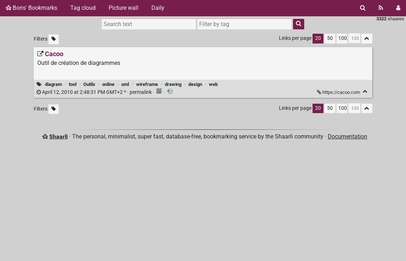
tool (72, 84)
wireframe (147, 84)
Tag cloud (83, 7)
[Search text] (149, 23)
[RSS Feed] (381, 8)
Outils (89, 84)
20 (318, 38)
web (213, 84)
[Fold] (365, 91)
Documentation (347, 136)
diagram (53, 84)
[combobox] (244, 23)
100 (342, 38)
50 (330, 38)
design (195, 84)
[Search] (362, 8)
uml (125, 84)
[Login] (398, 8)
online (108, 84)
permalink (95, 92)
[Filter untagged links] (54, 39)
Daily (157, 7)
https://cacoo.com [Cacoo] (339, 92)
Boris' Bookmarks (31, 7)
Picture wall (123, 7)
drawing (173, 84)
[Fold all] (366, 39)
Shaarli (58, 136)
